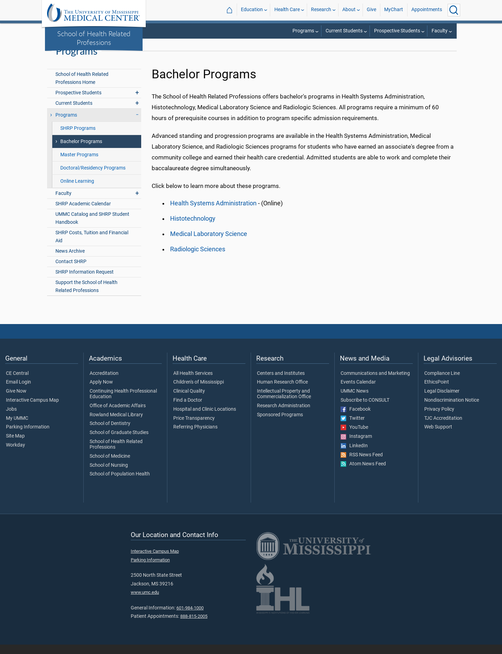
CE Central (17, 383)
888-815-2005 (193, 625)
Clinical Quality (189, 400)
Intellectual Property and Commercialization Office (284, 403)
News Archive (70, 260)
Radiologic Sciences (197, 258)
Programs (303, 31)
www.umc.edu (145, 601)
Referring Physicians (195, 437)
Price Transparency (194, 428)
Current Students (344, 31)
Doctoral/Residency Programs (93, 177)
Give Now (16, 400)
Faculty (440, 31)
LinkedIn (354, 455)
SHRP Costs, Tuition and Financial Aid (91, 246)
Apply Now (101, 391)
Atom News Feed (363, 473)
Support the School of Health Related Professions (86, 296)
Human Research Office (282, 391)
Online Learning (77, 191)
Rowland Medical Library (116, 424)
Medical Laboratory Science (208, 243)
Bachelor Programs (81, 151)
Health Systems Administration (213, 212)
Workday (15, 454)
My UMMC (17, 428)
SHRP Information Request (84, 281)
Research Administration (283, 415)
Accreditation (104, 383)
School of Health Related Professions (93, 38)
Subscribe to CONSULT (365, 409)
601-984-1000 (190, 617)
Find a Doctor (187, 409)
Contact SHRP (70, 271)
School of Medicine (110, 465)
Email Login (18, 391)
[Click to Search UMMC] (454, 10)
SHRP (420, 45)
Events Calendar (358, 391)
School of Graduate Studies (119, 442)
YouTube (354, 437)
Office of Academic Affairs (118, 415)
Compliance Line (442, 383)
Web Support (438, 437)
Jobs (11, 418)
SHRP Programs (78, 138)
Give (371, 10)
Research (321, 10)
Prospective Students (397, 31)
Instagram (356, 446)
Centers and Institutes (281, 383)
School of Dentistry (110, 433)
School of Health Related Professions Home (81, 88)
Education (252, 10)
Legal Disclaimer (441, 400)
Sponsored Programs (280, 424)
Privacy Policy (439, 418)
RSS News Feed (362, 464)
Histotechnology (192, 227)
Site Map (15, 445)
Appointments (426, 10)
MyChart (393, 10)
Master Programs (79, 164)
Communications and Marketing (375, 383)
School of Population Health (120, 484)
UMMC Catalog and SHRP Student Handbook (92, 228)
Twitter (353, 428)
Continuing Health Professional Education (123, 403)
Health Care (287, 10)
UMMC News (354, 400)
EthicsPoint (436, 391)
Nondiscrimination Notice (451, 409)
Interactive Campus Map (32, 409)
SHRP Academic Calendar (83, 213)
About (349, 10)
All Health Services (193, 383)
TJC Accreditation (443, 428)
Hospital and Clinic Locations (204, 418)
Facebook (356, 418)
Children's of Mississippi (198, 391)
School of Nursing (109, 475)
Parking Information (28, 437)
